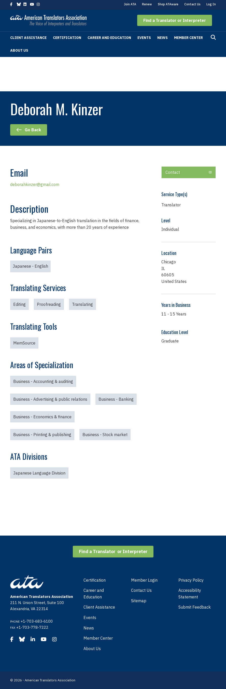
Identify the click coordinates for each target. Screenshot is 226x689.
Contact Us (192, 4)
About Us (19, 50)
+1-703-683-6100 (37, 621)
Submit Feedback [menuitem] (194, 607)
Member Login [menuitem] (144, 580)
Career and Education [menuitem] (93, 593)
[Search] (213, 37)
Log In (211, 4)
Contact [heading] (172, 172)
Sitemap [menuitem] (138, 600)
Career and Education (109, 37)
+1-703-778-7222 (32, 627)
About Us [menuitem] (92, 648)
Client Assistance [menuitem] (99, 607)
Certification (67, 37)
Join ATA (130, 4)
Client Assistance (28, 37)
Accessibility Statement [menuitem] (189, 593)
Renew (147, 4)
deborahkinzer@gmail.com (34, 184)
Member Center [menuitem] (98, 638)
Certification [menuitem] (94, 580)
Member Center (188, 37)
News (162, 37)
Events (144, 37)
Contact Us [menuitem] (141, 590)
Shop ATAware (168, 4)
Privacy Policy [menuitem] (191, 580)
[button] (174, 20)
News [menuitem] (88, 627)
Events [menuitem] (89, 617)
